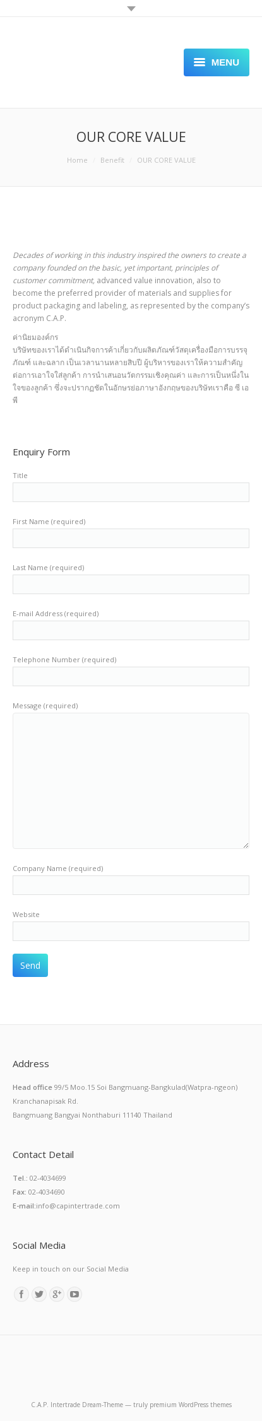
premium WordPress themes (191, 1404)
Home (77, 160)
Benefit (112, 160)
